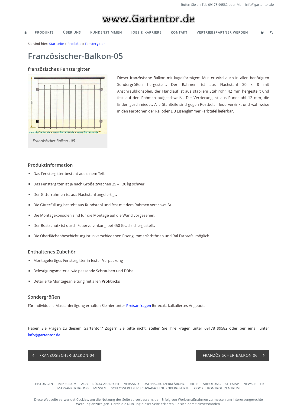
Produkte (44, 32)
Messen (99, 388)
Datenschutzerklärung (164, 384)
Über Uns (72, 32)
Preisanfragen (138, 305)
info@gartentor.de (44, 335)
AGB (84, 384)
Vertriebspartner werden (222, 32)
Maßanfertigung (73, 388)
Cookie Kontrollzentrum (217, 388)
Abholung (212, 384)
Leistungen (43, 384)
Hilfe (194, 384)
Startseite (56, 43)
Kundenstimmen (106, 32)
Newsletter (253, 384)
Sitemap (232, 384)
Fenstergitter (95, 43)
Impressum (67, 384)
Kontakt (179, 32)
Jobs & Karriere (146, 32)
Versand (131, 384)
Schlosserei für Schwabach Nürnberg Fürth (150, 388)
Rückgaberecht (105, 384)
